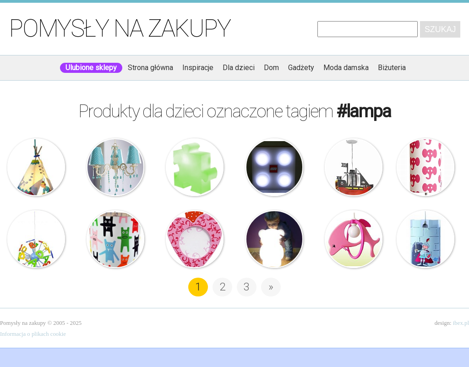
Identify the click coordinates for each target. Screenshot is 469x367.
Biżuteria (392, 67)
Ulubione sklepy (91, 67)
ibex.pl (461, 323)
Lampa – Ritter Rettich (425, 239)
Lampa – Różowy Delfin (353, 239)
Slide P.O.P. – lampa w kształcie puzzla (195, 167)
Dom (271, 67)
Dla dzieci (239, 67)
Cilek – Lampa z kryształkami (115, 167)
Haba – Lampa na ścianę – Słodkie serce (195, 239)
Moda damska (346, 67)
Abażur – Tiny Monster (115, 239)
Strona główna (150, 67)
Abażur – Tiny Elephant (425, 167)
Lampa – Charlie (274, 239)
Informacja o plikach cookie (33, 334)
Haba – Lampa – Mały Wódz (36, 167)
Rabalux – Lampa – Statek (353, 167)
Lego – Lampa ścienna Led (274, 167)
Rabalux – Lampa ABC (36, 239)
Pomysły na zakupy (119, 28)
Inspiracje (197, 67)
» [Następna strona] (270, 286)
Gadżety (301, 67)
